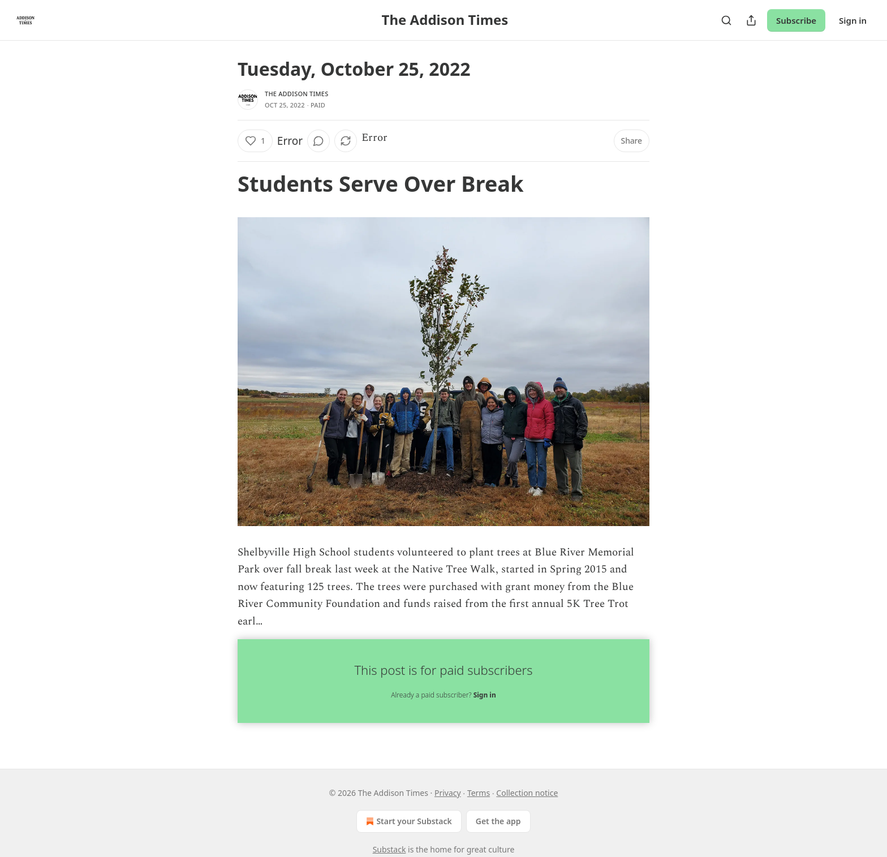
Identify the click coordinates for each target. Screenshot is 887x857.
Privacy (447, 792)
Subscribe (796, 20)
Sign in (853, 20)
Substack (389, 849)
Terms (478, 792)
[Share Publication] (751, 20)
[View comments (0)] (318, 141)
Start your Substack (407, 821)
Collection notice (527, 792)
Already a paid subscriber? (443, 695)
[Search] (726, 20)
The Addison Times (296, 93)
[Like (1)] (255, 141)
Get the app (498, 821)
